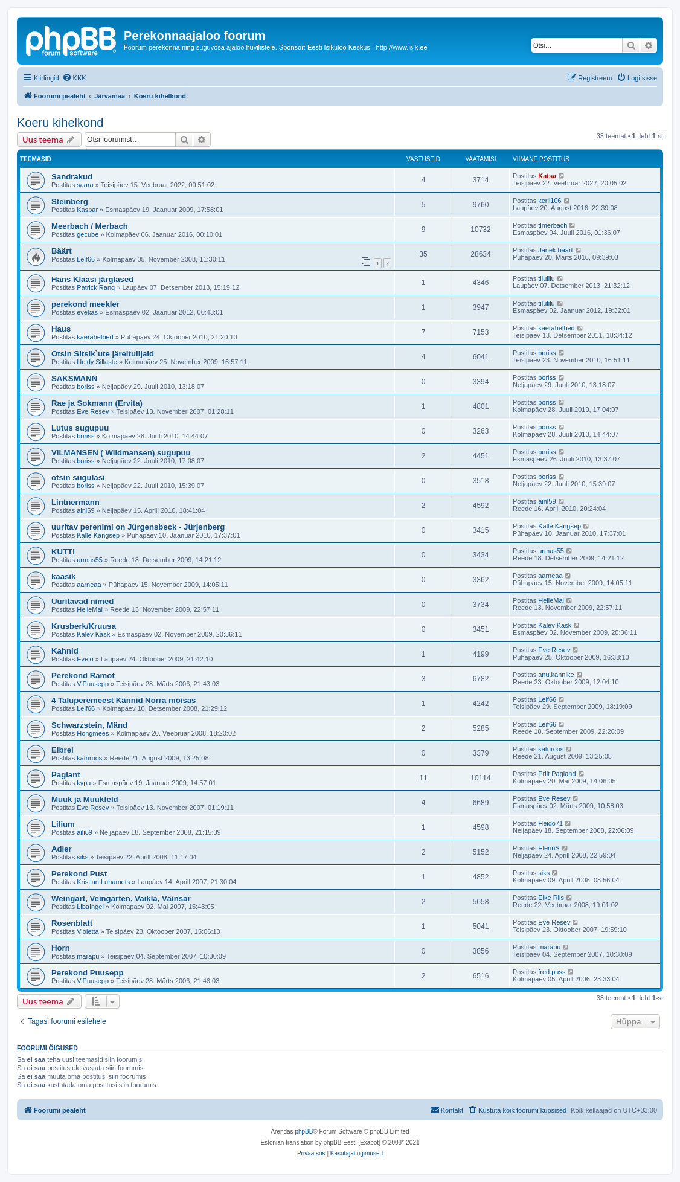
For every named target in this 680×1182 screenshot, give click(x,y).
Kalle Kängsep (98, 535)
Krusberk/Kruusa (83, 626)
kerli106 (550, 200)
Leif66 (86, 259)
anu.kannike (556, 674)
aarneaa (89, 584)
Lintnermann (75, 502)
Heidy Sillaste (97, 361)
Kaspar (87, 209)
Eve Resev (93, 411)
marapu (88, 956)
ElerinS (548, 848)
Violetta (88, 931)
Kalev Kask (93, 634)
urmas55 (90, 560)
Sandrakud (71, 176)
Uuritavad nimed (82, 601)
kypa (84, 782)
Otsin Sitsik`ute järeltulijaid (102, 353)
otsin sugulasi (78, 477)
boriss (547, 352)
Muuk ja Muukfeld (84, 799)
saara (85, 184)
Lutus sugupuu (80, 427)
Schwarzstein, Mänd (89, 725)
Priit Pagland (557, 773)
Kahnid (65, 650)
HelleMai (90, 609)
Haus (61, 328)
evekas (87, 312)
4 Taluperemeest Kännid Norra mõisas (123, 700)
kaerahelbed (95, 337)
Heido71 (550, 823)
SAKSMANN (74, 378)
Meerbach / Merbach (89, 226)
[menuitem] (74, 78)
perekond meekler (85, 304)
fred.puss (551, 971)
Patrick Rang (96, 287)
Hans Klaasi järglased (92, 279)
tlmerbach (552, 225)
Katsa (547, 175)
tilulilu (546, 278)
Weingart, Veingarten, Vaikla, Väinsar (121, 898)
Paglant (65, 774)
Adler (61, 848)
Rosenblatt (71, 923)
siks (82, 857)
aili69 (84, 832)
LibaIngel (90, 906)
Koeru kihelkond (60, 122)
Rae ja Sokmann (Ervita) (97, 403)
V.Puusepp (93, 683)
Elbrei (62, 749)
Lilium (63, 824)
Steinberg (69, 201)
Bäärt (61, 250)
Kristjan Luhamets (103, 881)
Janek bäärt (555, 250)
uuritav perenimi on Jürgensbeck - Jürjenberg (138, 527)
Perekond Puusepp (87, 972)
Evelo (85, 659)
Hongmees (93, 733)
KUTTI (63, 551)
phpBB (304, 1131)
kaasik (63, 576)
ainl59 (85, 510)
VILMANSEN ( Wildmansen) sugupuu (121, 452)
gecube (87, 234)
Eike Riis (551, 897)
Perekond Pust (79, 873)
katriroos (89, 758)
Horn (60, 947)
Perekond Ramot (83, 675)
